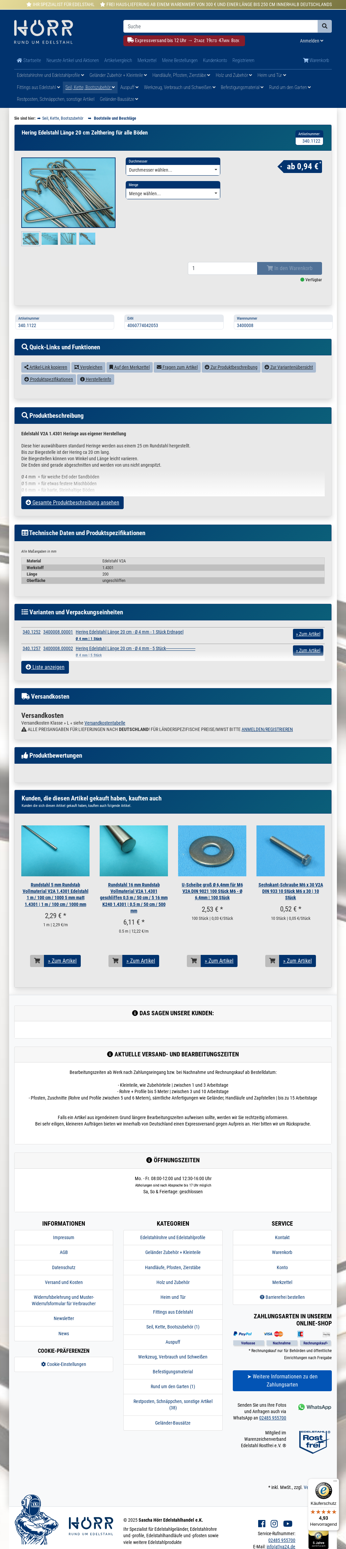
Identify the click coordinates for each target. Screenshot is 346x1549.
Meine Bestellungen (179, 60)
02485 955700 (272, 1418)
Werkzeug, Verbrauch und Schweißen (179, 87)
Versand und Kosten (64, 1282)
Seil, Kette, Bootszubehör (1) (172, 1326)
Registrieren (243, 60)
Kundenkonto (215, 60)
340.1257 (32, 648)
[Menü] (335, 1483)
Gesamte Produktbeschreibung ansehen (72, 502)
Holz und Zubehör (234, 75)
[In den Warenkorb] (37, 961)
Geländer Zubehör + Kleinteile (118, 75)
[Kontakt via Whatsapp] (314, 1407)
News (63, 1333)
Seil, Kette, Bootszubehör (90, 87)
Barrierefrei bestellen (282, 1297)
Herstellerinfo (95, 379)
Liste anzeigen (45, 667)
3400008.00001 (58, 632)
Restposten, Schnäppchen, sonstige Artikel (56, 99)
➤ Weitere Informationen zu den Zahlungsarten (282, 1380)
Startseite (29, 60)
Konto (282, 1267)
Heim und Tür (271, 75)
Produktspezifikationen (48, 379)
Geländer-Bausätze (119, 99)
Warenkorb (316, 60)
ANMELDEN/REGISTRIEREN (267, 729)
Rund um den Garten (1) (173, 1386)
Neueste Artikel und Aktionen (72, 60)
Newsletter (64, 1318)
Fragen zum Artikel (177, 367)
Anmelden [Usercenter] (311, 40)
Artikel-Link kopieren (45, 367)
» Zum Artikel (62, 961)
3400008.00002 (58, 648)
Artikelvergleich (118, 60)
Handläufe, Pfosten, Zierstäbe (181, 75)
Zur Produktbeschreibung (231, 367)
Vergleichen (88, 367)
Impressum (63, 1237)
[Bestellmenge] (222, 268)
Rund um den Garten (290, 87)
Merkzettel (147, 60)
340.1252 (32, 632)
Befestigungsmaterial (242, 87)
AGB (64, 1252)
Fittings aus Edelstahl (38, 87)
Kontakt (282, 1237)
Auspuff (129, 87)
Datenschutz (63, 1267)
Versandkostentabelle (104, 723)
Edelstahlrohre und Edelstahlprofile (50, 75)
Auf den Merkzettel (129, 367)
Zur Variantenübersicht (289, 367)
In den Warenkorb (290, 268)
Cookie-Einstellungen (63, 1364)
